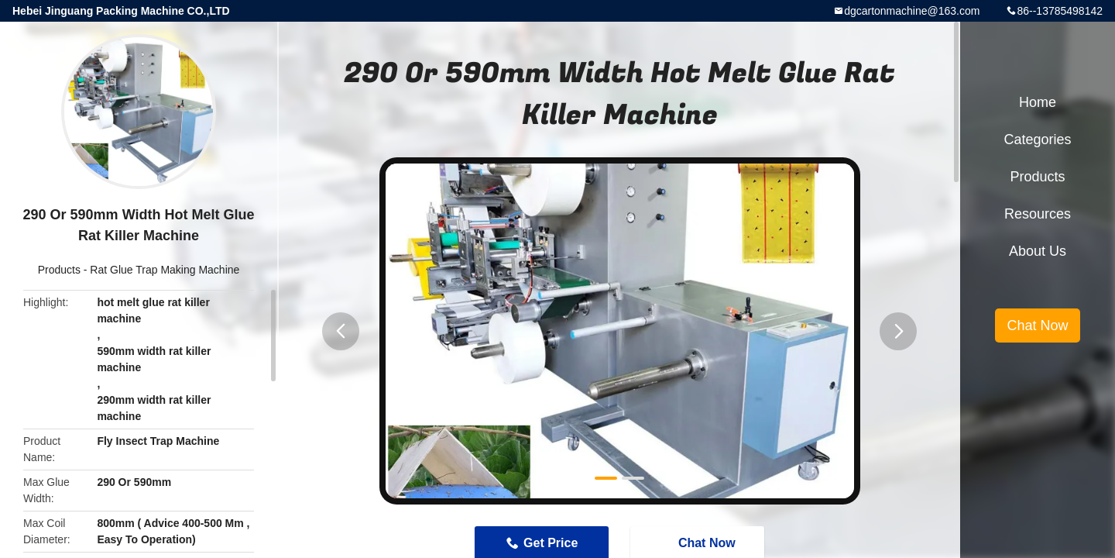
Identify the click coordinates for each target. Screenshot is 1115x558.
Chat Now (1037, 325)
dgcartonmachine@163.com (911, 11)
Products (59, 270)
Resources (1037, 214)
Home (1037, 102)
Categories (1037, 139)
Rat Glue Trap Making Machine (164, 270)
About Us (1037, 251)
